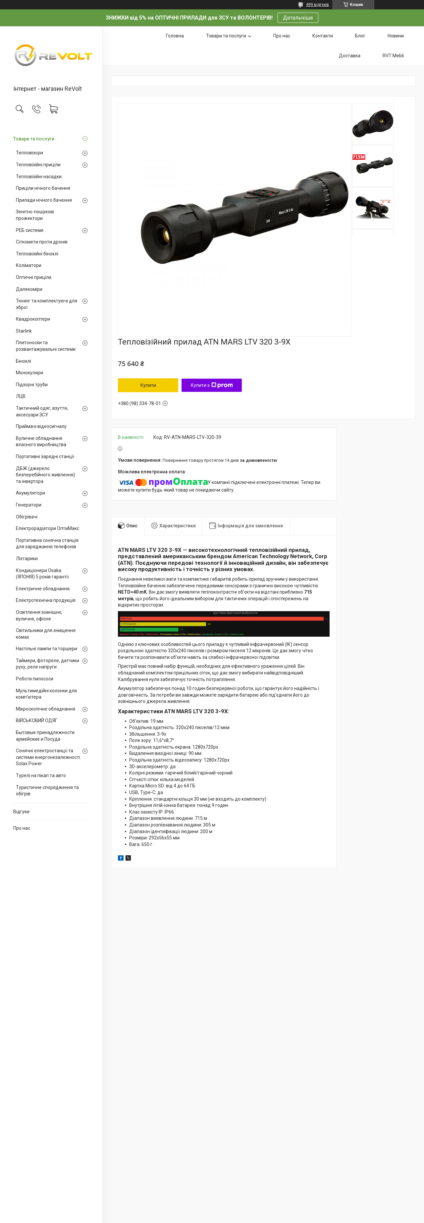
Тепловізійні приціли (38, 164)
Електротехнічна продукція (46, 600)
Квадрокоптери (33, 319)
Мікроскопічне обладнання (45, 709)
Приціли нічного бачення (43, 188)
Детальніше (298, 18)
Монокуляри (29, 372)
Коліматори (28, 265)
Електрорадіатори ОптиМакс (47, 528)
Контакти (322, 35)
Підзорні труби (32, 384)
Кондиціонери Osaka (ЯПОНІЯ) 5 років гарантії (42, 574)
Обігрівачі (26, 516)
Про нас (21, 828)
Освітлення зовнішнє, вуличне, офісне (39, 615)
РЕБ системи (29, 230)
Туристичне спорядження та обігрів (47, 791)
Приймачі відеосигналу (41, 426)
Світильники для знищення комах (46, 634)
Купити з (212, 385)
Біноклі (23, 361)
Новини (396, 35)
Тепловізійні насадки (39, 176)
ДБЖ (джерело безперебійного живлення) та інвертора (45, 475)
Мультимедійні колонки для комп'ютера (46, 694)
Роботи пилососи (34, 678)
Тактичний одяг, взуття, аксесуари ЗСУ (42, 411)
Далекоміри (29, 289)
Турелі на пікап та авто (41, 775)
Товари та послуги (33, 138)
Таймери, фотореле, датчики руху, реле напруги (47, 664)
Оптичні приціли (33, 277)
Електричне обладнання (43, 588)
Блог (360, 35)
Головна (175, 35)
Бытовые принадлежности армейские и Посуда (45, 736)
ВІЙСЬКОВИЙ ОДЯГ (36, 720)
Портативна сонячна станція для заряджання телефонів (47, 544)
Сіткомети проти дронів (42, 241)
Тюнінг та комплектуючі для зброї (46, 304)
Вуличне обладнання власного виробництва (41, 442)
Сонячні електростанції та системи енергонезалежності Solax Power (48, 757)
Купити (148, 385)
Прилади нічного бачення (44, 200)
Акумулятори (30, 493)
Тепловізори (29, 152)
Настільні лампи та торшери (46, 648)
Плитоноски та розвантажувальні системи (46, 346)
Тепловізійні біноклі (37, 253)
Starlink (24, 331)
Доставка (349, 55)
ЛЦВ (21, 396)
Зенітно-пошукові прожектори (35, 215)
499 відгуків (317, 4)
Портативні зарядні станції (45, 456)
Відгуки (21, 811)
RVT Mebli (393, 55)
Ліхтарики (27, 558)
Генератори (28, 504)
